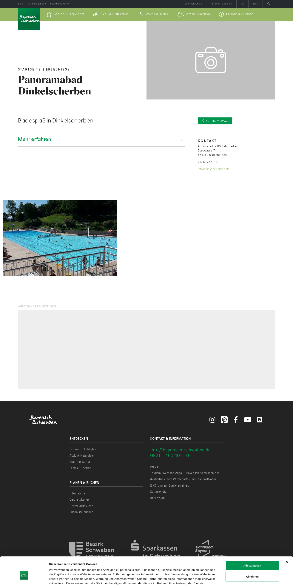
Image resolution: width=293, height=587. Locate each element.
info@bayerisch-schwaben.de (180, 450)
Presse (154, 467)
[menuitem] (65, 14)
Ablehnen (252, 558)
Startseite (29, 69)
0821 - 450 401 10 (169, 455)
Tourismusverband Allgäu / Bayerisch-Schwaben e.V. (185, 473)
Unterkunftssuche (81, 506)
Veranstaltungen (80, 499)
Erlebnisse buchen (81, 512)
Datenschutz (158, 491)
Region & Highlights (83, 449)
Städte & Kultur (80, 462)
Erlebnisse (58, 69)
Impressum (157, 498)
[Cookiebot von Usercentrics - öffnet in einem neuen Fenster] (24, 580)
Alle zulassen (252, 547)
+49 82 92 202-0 (208, 161)
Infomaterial (78, 493)
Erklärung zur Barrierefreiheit (169, 485)
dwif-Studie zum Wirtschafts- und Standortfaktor (183, 479)
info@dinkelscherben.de (213, 169)
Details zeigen (58, 579)
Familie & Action (80, 468)
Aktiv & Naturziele (82, 455)
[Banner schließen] (287, 543)
